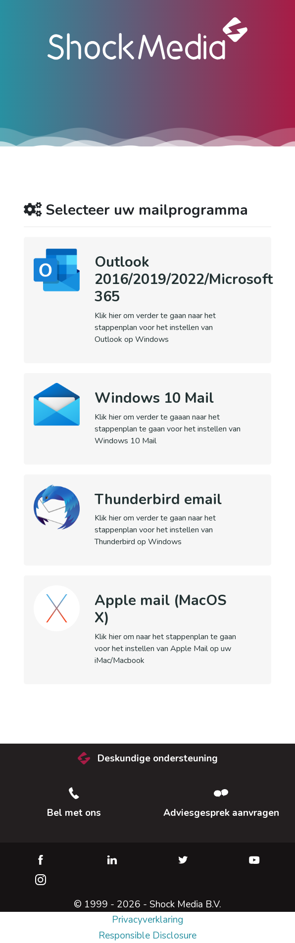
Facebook (40, 860)
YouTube (254, 860)
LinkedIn (112, 860)
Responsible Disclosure (147, 935)
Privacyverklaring (147, 919)
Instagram (40, 880)
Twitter (183, 860)
